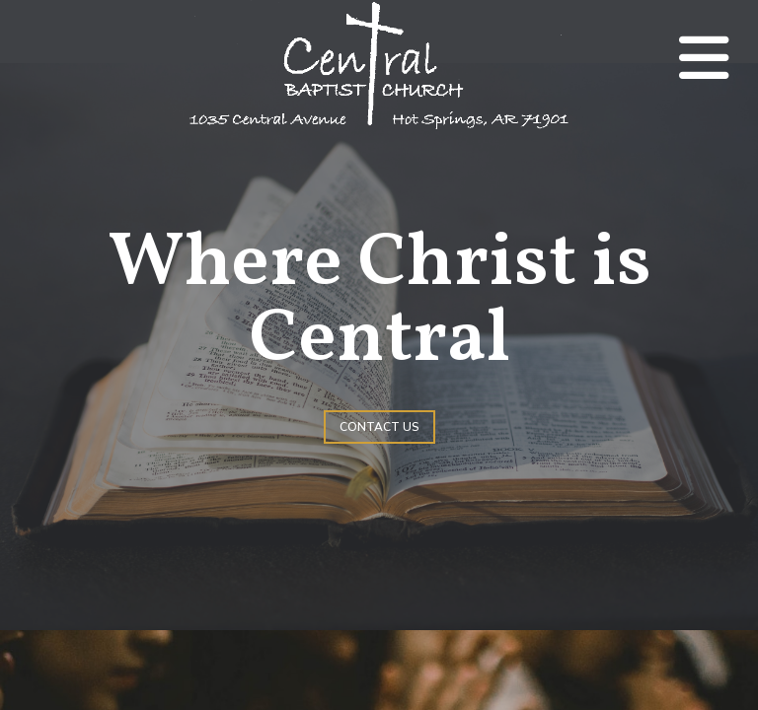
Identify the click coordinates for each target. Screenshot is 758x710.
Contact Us (379, 427)
